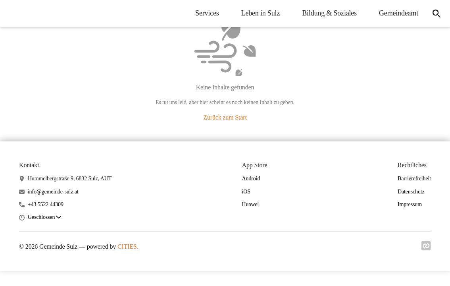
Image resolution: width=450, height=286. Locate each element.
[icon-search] (436, 13)
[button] (44, 217)
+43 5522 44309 (45, 204)
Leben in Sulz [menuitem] (260, 13)
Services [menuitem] (207, 13)
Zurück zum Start (224, 117)
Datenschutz (411, 192)
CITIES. (127, 246)
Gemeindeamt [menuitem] (398, 13)
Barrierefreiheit (414, 179)
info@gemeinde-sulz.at (53, 192)
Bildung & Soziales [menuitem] (329, 13)
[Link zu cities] (426, 248)
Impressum (410, 204)
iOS (246, 192)
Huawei (250, 204)
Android (251, 179)
